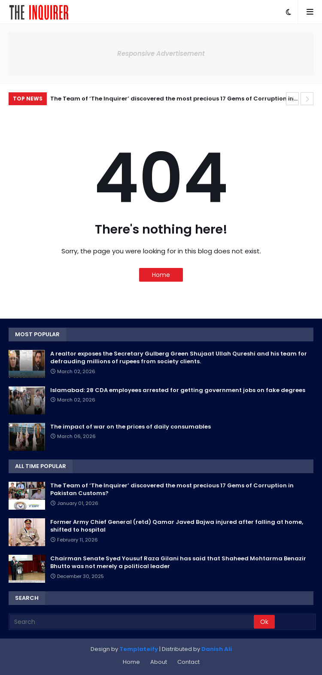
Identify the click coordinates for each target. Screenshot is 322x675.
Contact (188, 662)
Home (161, 275)
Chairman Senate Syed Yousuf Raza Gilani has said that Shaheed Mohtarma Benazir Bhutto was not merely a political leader (178, 562)
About (158, 662)
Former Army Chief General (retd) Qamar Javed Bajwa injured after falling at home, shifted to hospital (176, 526)
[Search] (132, 622)
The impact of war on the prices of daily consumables (130, 427)
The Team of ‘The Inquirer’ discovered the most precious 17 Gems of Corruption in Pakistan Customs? (172, 99)
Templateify (138, 649)
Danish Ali (216, 649)
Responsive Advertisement (161, 53)
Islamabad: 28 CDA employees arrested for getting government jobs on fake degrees (177, 390)
